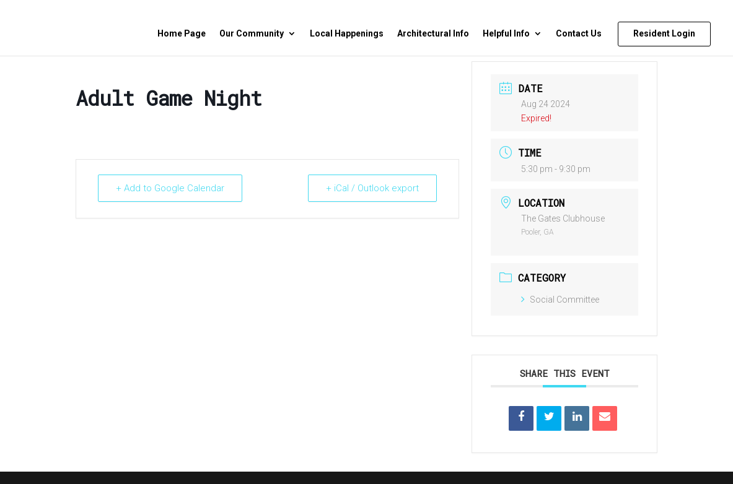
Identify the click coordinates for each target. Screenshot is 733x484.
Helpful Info (506, 33)
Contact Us (579, 33)
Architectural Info (433, 33)
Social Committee (560, 300)
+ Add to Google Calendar (170, 188)
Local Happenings (347, 33)
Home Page (181, 33)
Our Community (251, 33)
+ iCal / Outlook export (372, 188)
